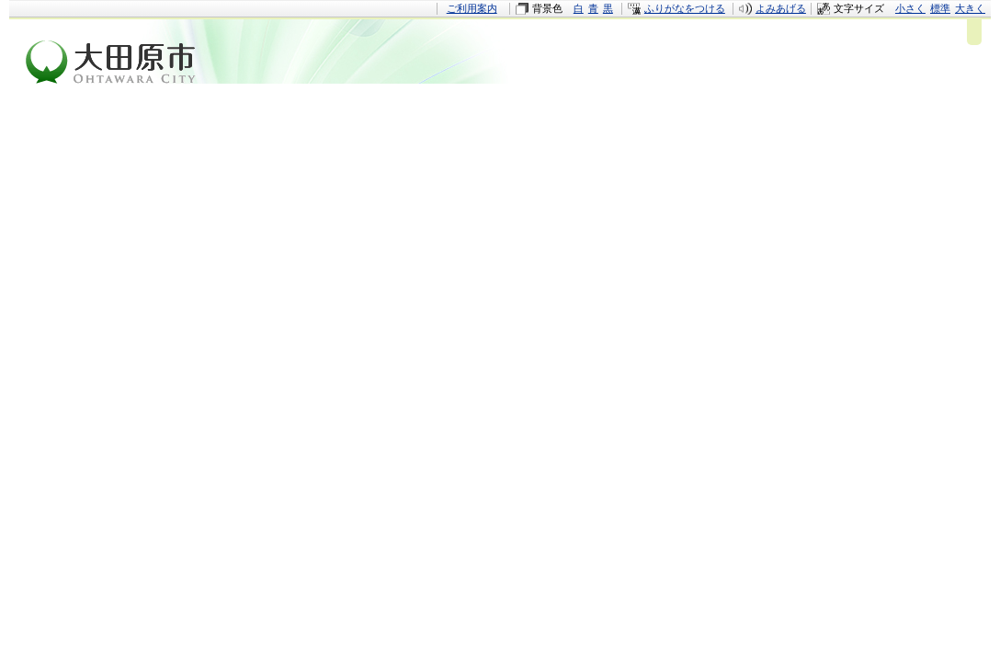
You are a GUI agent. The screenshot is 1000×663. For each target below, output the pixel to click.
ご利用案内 (472, 8)
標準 (940, 8)
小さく (910, 8)
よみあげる (781, 8)
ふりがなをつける (684, 8)
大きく (970, 8)
